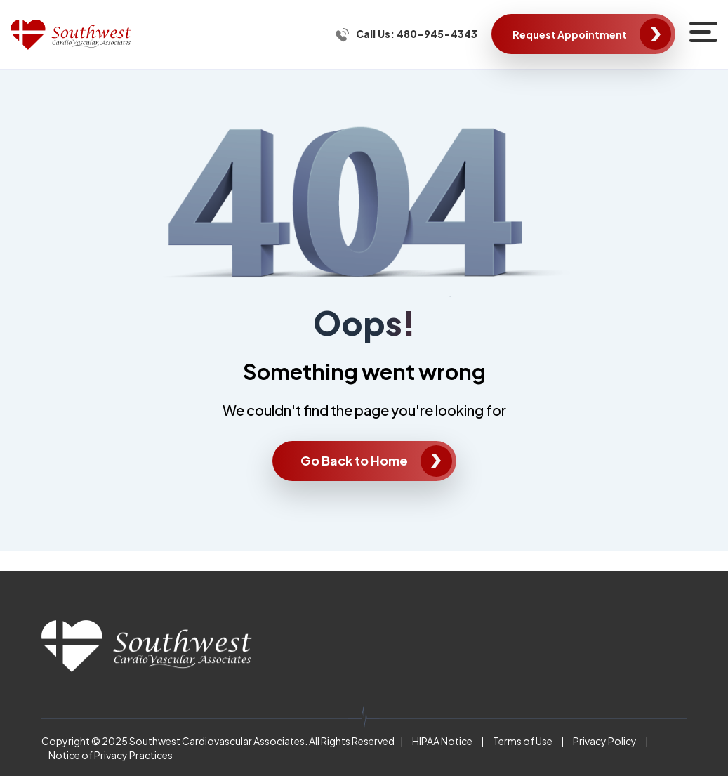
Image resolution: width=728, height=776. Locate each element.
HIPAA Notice (442, 741)
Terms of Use (522, 741)
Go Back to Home (354, 460)
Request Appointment (569, 34)
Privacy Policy (605, 741)
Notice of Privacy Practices (110, 755)
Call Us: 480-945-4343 (416, 33)
